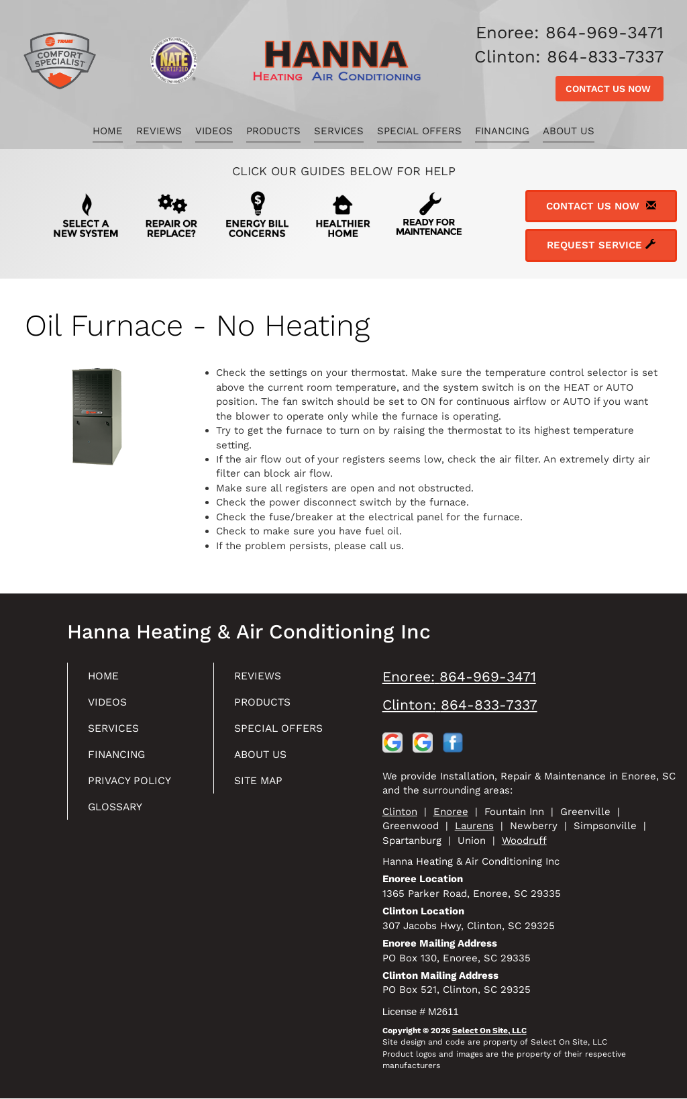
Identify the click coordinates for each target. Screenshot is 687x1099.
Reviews (159, 131)
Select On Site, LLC (489, 1030)
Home (108, 131)
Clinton (399, 812)
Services (339, 131)
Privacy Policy (135, 786)
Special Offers (419, 131)
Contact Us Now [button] (609, 88)
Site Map (262, 786)
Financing (502, 131)
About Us (568, 131)
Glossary (120, 814)
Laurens (474, 826)
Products (273, 131)
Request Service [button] (601, 245)
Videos (214, 131)
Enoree (450, 812)
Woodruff (524, 840)
